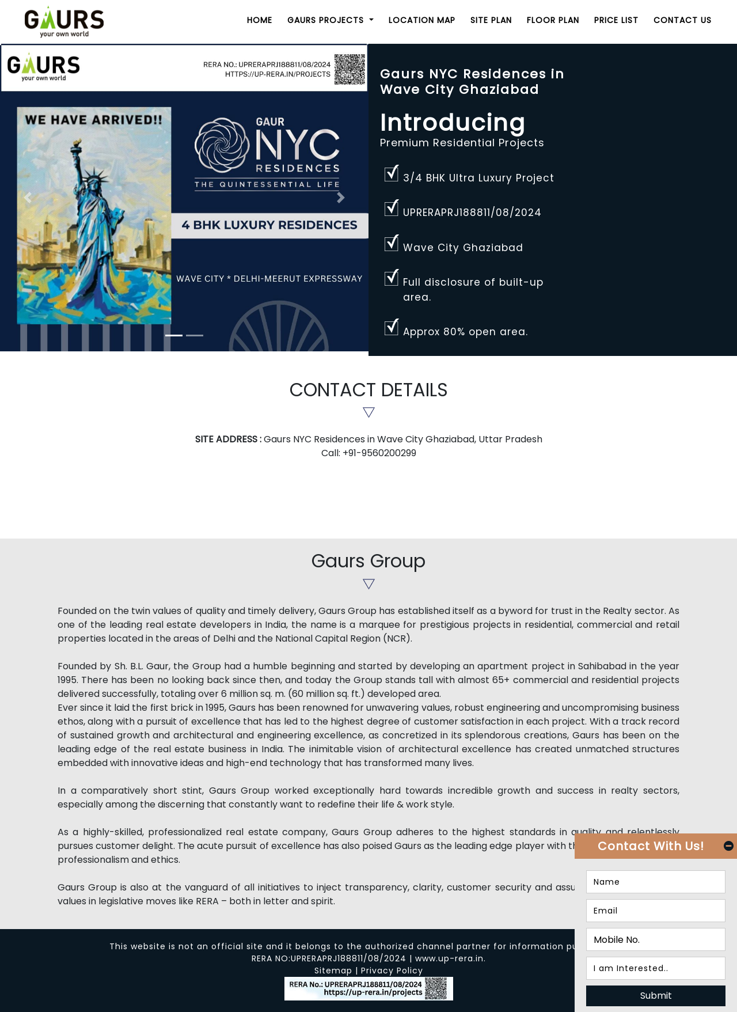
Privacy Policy (392, 970)
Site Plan (491, 20)
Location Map (422, 20)
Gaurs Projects (327, 20)
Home (259, 20)
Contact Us (683, 20)
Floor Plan (553, 20)
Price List (616, 20)
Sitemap (333, 970)
